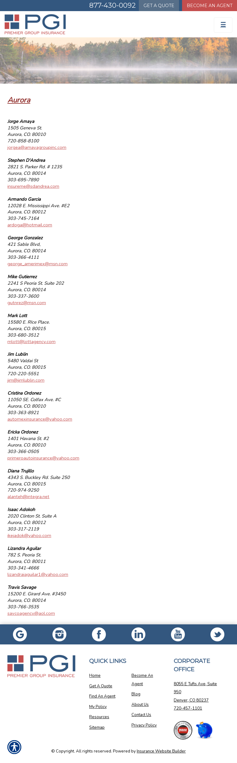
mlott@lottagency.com (31, 341)
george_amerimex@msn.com (37, 264)
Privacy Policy (144, 725)
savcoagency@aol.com (31, 613)
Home (95, 675)
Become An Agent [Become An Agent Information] (209, 5)
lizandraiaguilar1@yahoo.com (37, 574)
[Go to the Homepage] (89, 24)
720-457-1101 (188, 708)
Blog (135, 694)
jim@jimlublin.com (25, 380)
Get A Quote (100, 686)
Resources (99, 717)
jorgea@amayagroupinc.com (36, 147)
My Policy (98, 707)
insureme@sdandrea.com (33, 186)
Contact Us (141, 715)
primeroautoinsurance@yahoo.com (43, 458)
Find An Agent (102, 696)
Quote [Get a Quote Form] (158, 5)
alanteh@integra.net (28, 496)
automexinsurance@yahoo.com (39, 419)
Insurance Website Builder (161, 751)
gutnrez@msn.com (26, 303)
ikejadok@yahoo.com (29, 535)
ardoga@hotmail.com (29, 225)
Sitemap (97, 727)
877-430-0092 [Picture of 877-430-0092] (112, 5)
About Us (140, 704)
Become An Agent (142, 680)
